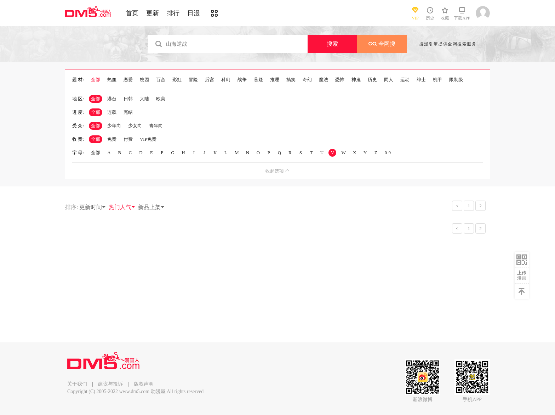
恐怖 (339, 79)
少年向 (114, 125)
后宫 (209, 79)
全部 (95, 79)
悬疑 (258, 79)
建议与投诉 (110, 384)
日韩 (128, 98)
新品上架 (151, 207)
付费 (128, 139)
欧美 (160, 98)
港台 (111, 98)
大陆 (144, 98)
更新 (152, 13)
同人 (388, 79)
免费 (111, 139)
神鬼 (356, 79)
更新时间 (92, 207)
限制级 (456, 79)
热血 (111, 79)
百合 (160, 79)
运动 (405, 79)
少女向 (135, 125)
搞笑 (291, 79)
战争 (242, 79)
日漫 (193, 13)
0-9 (388, 152)
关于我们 (77, 384)
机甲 (437, 79)
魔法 (323, 79)
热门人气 (122, 207)
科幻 (225, 79)
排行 (173, 13)
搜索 (332, 44)
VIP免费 (148, 139)
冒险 (193, 79)
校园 (144, 79)
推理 (274, 79)
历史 (372, 79)
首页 (132, 13)
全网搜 (381, 44)
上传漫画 (521, 275)
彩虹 (177, 79)
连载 (111, 112)
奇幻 (307, 79)
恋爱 (128, 79)
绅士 (421, 79)
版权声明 (144, 384)
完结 (128, 112)
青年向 (156, 125)
